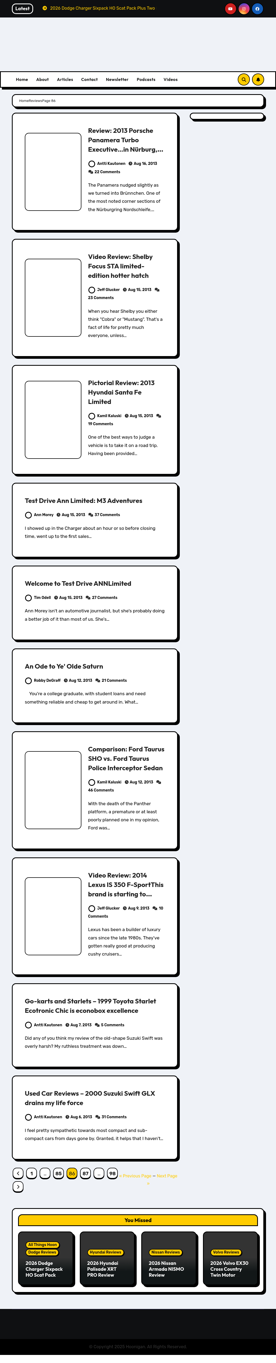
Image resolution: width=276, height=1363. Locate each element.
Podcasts (146, 79)
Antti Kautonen (107, 163)
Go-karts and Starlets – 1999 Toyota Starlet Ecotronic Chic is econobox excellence (84, 1010)
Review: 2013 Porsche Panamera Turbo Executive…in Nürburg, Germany (126, 144)
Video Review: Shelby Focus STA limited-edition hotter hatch (123, 266)
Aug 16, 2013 (145, 163)
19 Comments (100, 424)
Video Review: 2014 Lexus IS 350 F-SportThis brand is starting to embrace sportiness (121, 893)
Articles (65, 79)
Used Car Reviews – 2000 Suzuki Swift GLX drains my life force (88, 1107)
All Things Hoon (42, 1254)
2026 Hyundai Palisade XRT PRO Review (102, 1278)
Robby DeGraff (43, 680)
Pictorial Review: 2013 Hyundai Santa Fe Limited (124, 392)
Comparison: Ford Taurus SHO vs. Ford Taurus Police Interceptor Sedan (121, 763)
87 (85, 1183)
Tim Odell (38, 597)
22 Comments (107, 172)
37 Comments (107, 515)
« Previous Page (135, 1185)
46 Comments (101, 790)
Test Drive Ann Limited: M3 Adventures (89, 500)
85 (59, 1183)
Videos (171, 79)
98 (112, 1183)
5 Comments (112, 1034)
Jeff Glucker (104, 289)
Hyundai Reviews (105, 1262)
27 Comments (104, 597)
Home (22, 79)
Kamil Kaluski (105, 416)
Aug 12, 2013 (80, 680)
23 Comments (101, 298)
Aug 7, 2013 (81, 1034)
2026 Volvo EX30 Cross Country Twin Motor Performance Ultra (230, 1284)
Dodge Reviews (42, 1262)
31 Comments (114, 1126)
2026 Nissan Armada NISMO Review (166, 1278)
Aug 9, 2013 (138, 908)
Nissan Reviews (165, 1262)
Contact (89, 79)
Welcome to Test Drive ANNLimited (83, 583)
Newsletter (117, 79)
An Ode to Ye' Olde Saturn (68, 665)
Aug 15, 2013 (139, 289)
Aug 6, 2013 (81, 1126)
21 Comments (114, 680)
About (42, 79)
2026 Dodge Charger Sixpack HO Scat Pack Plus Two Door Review (44, 1284)
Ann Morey (39, 515)
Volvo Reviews (226, 1262)
